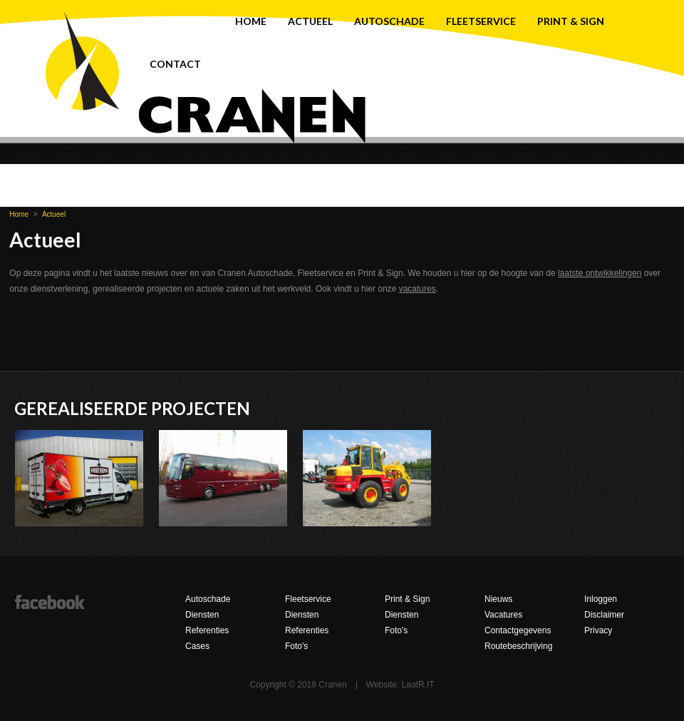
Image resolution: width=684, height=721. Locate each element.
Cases (197, 646)
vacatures (417, 289)
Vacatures (503, 615)
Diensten (202, 615)
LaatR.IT (418, 685)
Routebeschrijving (518, 646)
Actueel (310, 21)
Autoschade (389, 21)
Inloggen (600, 599)
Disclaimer (604, 615)
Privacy (598, 630)
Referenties (207, 630)
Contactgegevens (517, 630)
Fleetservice (481, 21)
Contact (175, 64)
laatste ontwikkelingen (599, 273)
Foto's (296, 646)
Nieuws (498, 599)
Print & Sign (570, 21)
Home (250, 21)
